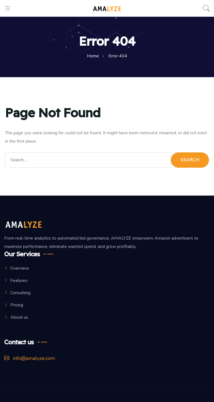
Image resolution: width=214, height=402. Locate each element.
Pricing (16, 305)
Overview (19, 268)
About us (19, 317)
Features (19, 280)
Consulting (20, 293)
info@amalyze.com (29, 358)
